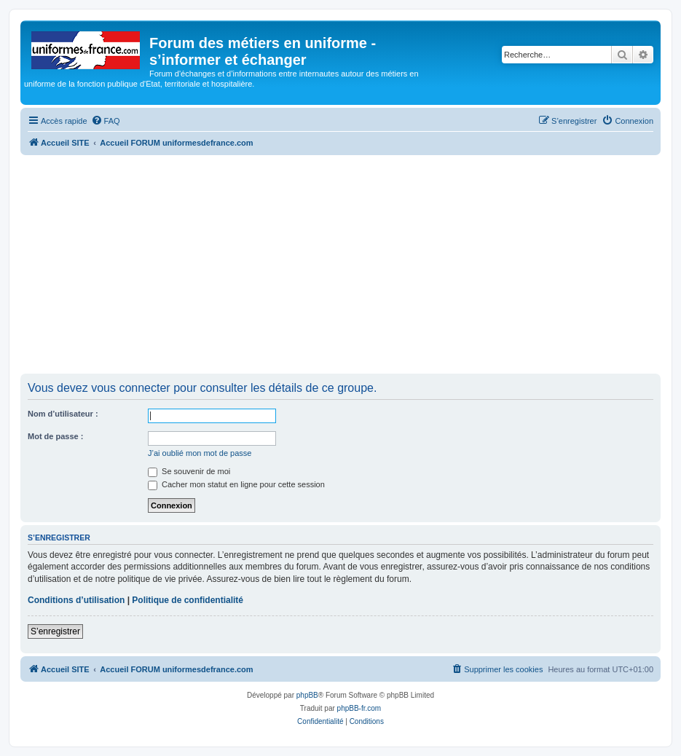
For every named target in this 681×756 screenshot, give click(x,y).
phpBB (307, 695)
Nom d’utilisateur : (63, 413)
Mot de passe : (55, 436)
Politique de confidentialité (187, 600)
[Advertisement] (340, 264)
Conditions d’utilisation (76, 600)
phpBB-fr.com (359, 708)
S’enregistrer (55, 631)
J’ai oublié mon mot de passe (199, 453)
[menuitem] (105, 121)
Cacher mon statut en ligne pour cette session (236, 484)
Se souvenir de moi (189, 471)
